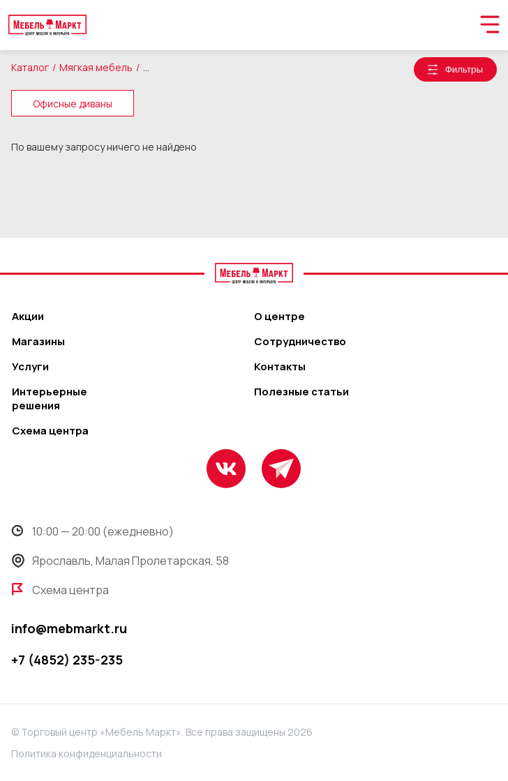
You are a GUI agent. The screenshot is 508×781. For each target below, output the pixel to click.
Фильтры (464, 69)
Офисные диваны (72, 103)
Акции (28, 317)
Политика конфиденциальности (86, 753)
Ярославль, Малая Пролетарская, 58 (120, 560)
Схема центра (50, 431)
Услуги (30, 367)
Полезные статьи (301, 392)
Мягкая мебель (96, 67)
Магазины (38, 342)
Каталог (30, 67)
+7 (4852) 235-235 (67, 659)
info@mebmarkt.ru (69, 628)
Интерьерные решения (49, 399)
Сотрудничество (300, 342)
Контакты (280, 367)
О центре (279, 317)
